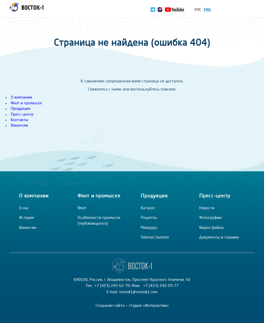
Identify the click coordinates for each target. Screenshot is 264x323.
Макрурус (149, 228)
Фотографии (210, 218)
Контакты (19, 120)
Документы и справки (219, 238)
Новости (206, 208)
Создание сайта (110, 306)
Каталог (148, 208)
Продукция (20, 109)
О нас (24, 208)
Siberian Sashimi (155, 238)
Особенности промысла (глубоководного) (99, 220)
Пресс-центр (22, 115)
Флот (82, 208)
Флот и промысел (26, 103)
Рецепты (149, 218)
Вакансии (19, 126)
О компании (21, 98)
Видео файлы (211, 228)
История (26, 218)
